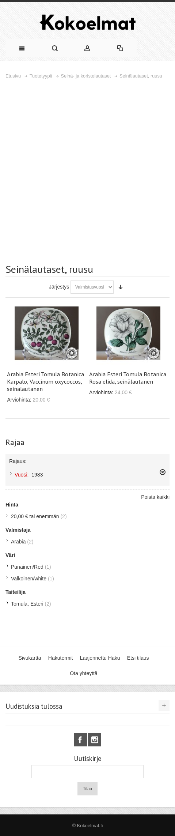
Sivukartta (29, 658)
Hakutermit (60, 658)
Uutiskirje (87, 758)
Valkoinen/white (28, 578)
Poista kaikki (155, 497)
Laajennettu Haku (100, 658)
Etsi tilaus (138, 658)
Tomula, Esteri (27, 604)
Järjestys (59, 287)
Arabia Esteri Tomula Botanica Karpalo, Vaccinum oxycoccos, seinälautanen (45, 381)
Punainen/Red (27, 567)
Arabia (18, 542)
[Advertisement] (87, 171)
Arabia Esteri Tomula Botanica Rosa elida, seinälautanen (127, 377)
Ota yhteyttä (83, 673)
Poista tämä (162, 472)
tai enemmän (35, 516)
